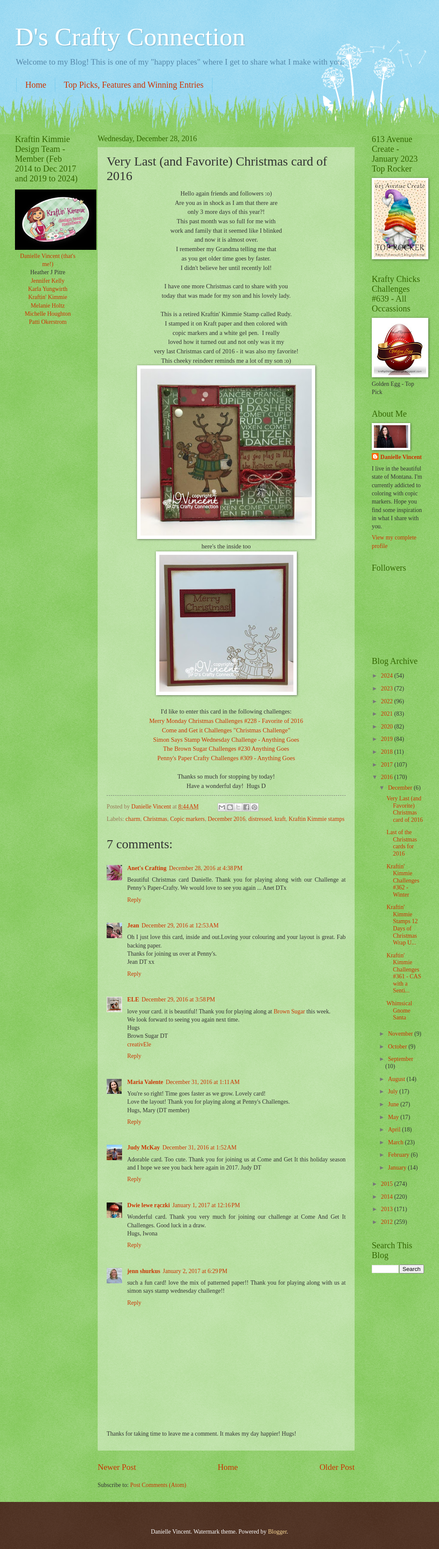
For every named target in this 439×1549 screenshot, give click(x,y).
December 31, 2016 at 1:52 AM (199, 1147)
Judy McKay (143, 1147)
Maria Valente (145, 1082)
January (398, 1167)
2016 (387, 777)
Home (35, 84)
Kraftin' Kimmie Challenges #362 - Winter (402, 880)
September (400, 1059)
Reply (134, 900)
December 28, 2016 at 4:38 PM (205, 868)
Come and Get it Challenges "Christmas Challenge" (226, 730)
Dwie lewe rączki (148, 1205)
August (397, 1079)
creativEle (139, 1044)
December (401, 788)
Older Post (337, 1467)
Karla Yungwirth (48, 289)
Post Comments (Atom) (158, 1485)
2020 (387, 726)
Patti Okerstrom (48, 322)
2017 (387, 764)
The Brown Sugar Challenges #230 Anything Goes (226, 748)
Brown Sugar (290, 1011)
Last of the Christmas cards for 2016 (401, 843)
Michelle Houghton (48, 314)
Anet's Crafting (147, 868)
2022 (387, 701)
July (393, 1091)
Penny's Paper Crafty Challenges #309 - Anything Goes (226, 758)
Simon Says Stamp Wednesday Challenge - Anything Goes (226, 739)
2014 (387, 1197)
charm (132, 819)
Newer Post (117, 1467)
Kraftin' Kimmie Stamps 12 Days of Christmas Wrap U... (402, 925)
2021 (387, 714)
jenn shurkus (143, 1271)
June (394, 1104)
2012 (387, 1222)
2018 (387, 752)
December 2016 (226, 819)
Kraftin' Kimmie (47, 297)
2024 (387, 675)
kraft (280, 819)
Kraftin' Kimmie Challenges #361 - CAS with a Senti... (403, 973)
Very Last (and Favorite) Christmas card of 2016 (404, 809)
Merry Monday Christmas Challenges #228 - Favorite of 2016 (226, 720)
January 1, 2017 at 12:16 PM (206, 1205)
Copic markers (187, 819)
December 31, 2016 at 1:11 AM (203, 1082)
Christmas (155, 819)
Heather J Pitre (48, 272)
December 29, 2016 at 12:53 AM (180, 925)
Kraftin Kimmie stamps (316, 819)
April (395, 1129)
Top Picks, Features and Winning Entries (133, 84)
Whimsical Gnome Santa (399, 1010)
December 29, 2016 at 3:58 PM (178, 999)
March (396, 1142)
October (398, 1046)
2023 (387, 688)
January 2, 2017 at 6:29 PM (195, 1271)
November (401, 1034)
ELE (133, 999)
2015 (387, 1184)
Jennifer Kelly (48, 281)
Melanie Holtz (48, 305)
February (399, 1155)
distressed (260, 819)
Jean (133, 925)
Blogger (277, 1531)
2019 (387, 739)
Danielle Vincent (401, 457)
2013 (387, 1209)
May (394, 1117)
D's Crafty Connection (130, 37)
